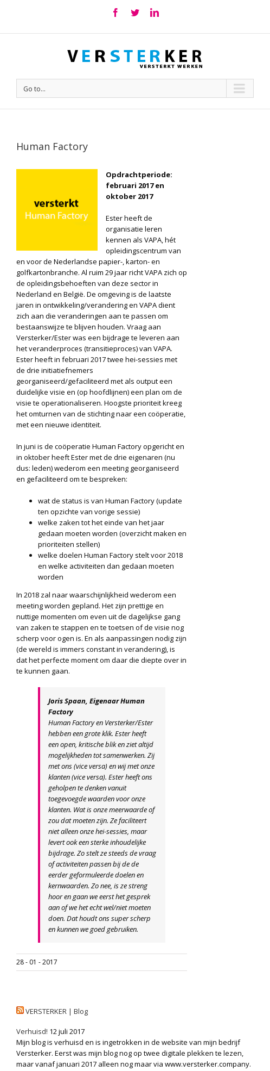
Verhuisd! (32, 1031)
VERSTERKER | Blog (56, 1011)
